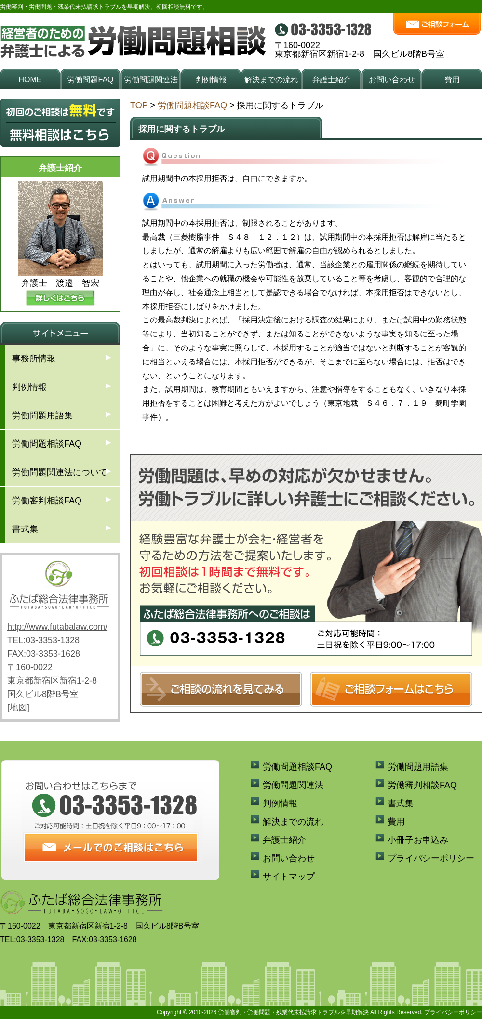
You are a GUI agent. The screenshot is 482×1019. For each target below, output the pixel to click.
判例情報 (211, 80)
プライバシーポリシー (431, 858)
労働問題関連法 (151, 80)
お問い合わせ (392, 80)
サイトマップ (289, 876)
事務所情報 (33, 358)
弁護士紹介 (331, 80)
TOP (138, 105)
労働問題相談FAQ (192, 105)
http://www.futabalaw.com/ (57, 627)
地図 (18, 707)
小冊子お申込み (418, 840)
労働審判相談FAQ (46, 500)
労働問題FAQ (90, 80)
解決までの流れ (271, 80)
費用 (452, 80)
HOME (30, 80)
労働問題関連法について (59, 472)
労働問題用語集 (42, 415)
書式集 (25, 529)
